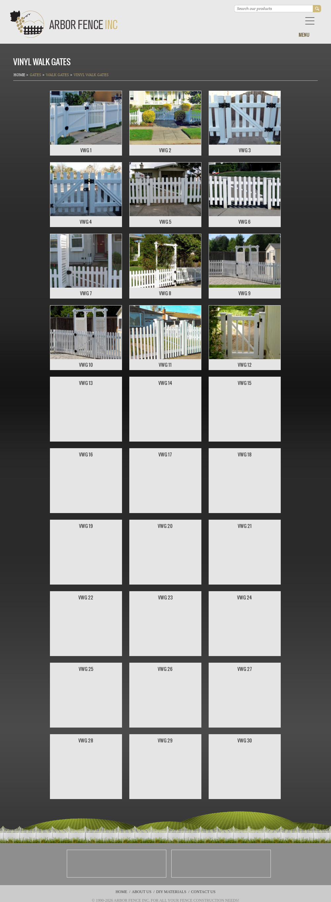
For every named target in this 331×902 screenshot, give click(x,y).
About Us (141, 891)
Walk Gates (57, 74)
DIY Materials (171, 891)
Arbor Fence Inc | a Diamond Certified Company (64, 24)
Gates (35, 74)
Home (20, 74)
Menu (304, 34)
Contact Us (203, 891)
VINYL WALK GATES (91, 74)
